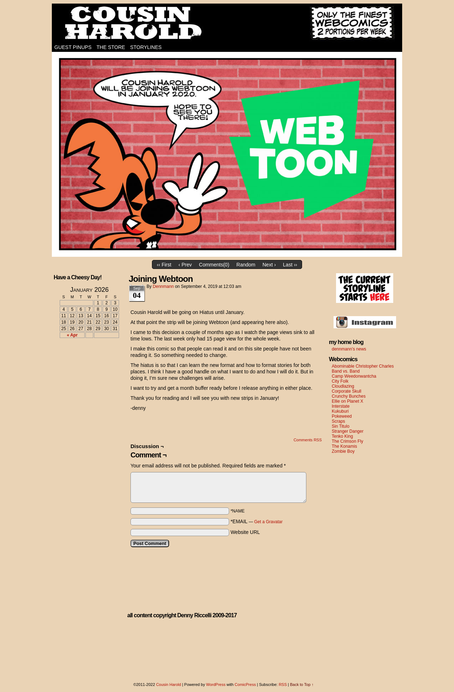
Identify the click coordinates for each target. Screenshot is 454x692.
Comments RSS (307, 440)
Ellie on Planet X (347, 401)
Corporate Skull (346, 391)
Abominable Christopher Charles (363, 366)
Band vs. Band (346, 371)
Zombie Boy (343, 451)
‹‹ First (164, 265)
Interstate (341, 406)
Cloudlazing (343, 386)
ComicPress (245, 684)
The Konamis (344, 446)
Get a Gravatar (268, 521)
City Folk (340, 381)
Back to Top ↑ (302, 684)
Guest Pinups (73, 47)
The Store (111, 47)
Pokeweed (342, 416)
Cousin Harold (227, 23)
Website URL (245, 532)
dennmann (163, 286)
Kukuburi (340, 411)
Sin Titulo (340, 426)
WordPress (215, 684)
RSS (283, 684)
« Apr (72, 335)
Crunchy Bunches (349, 396)
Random (245, 265)
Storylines (146, 47)
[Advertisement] (85, 370)
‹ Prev (185, 265)
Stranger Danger (348, 431)
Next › (269, 265)
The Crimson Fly (347, 441)
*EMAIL (257, 521)
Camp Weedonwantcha (354, 376)
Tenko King (342, 436)
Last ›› (290, 265)
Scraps (338, 421)
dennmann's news (349, 349)
